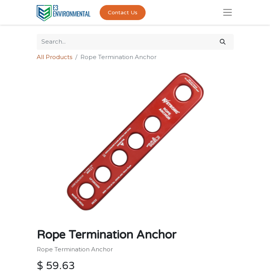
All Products (54, 57)
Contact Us (123, 12)
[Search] (223, 42)
